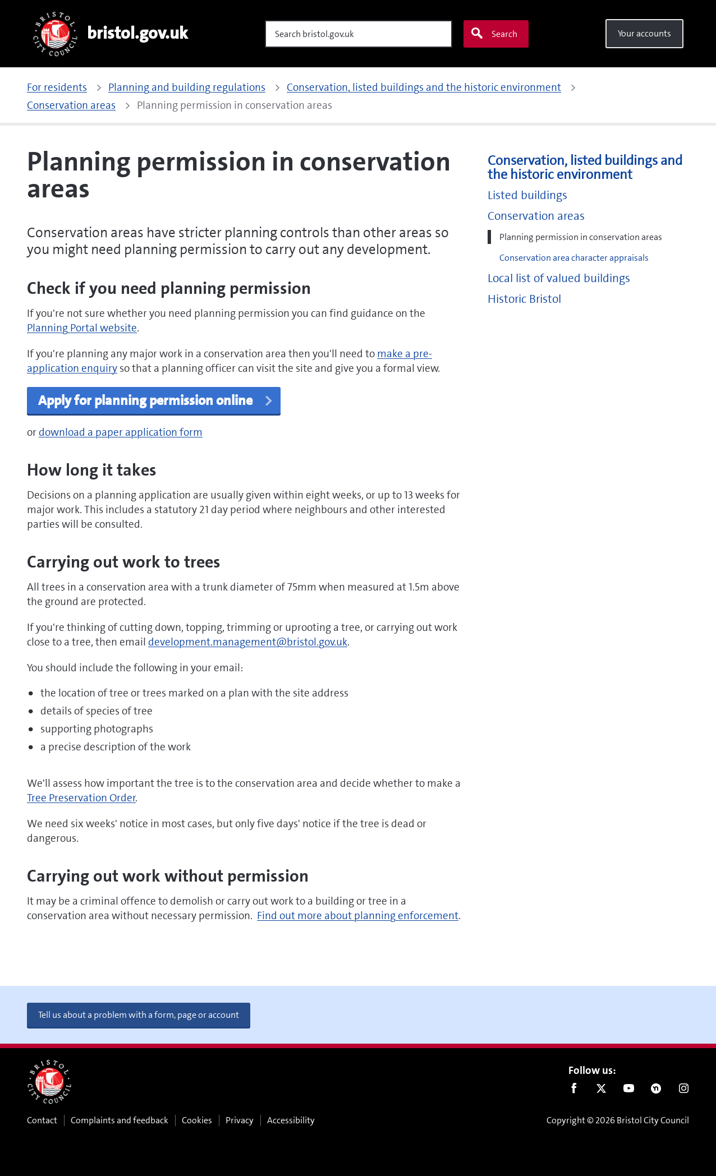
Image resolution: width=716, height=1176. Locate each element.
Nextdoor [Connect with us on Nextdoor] (656, 1091)
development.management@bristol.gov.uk (247, 642)
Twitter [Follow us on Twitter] (601, 1091)
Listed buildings (527, 195)
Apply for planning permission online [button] (156, 400)
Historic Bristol (524, 299)
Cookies (197, 1120)
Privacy (240, 1120)
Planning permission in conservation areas (580, 237)
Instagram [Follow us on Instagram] (683, 1091)
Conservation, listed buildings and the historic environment (585, 168)
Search (493, 33)
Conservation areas (536, 216)
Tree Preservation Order (81, 798)
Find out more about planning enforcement (357, 915)
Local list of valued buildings (559, 278)
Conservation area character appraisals (574, 258)
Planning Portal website (82, 328)
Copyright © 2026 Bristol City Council (618, 1120)
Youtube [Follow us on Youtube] (628, 1091)
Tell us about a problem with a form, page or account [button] (138, 1015)
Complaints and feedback (119, 1120)
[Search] (358, 34)
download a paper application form (121, 432)
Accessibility (291, 1120)
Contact (42, 1120)
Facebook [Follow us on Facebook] (573, 1091)
